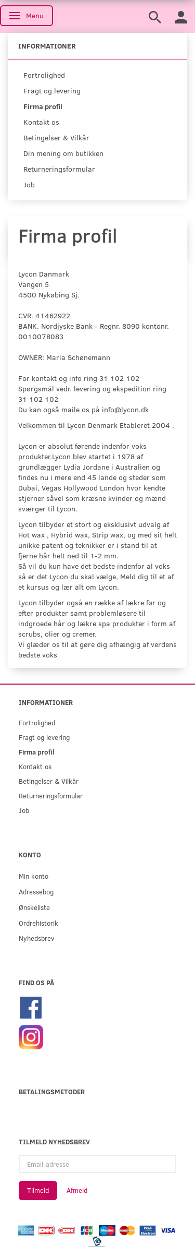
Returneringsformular (59, 169)
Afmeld (77, 1190)
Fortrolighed (44, 75)
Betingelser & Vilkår (56, 137)
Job (29, 184)
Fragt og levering (52, 90)
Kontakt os (41, 122)
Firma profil (42, 106)
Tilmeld (38, 1190)
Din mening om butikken (63, 153)
